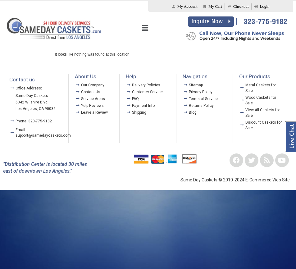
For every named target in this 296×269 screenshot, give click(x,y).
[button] (145, 28)
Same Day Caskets (32, 95)
